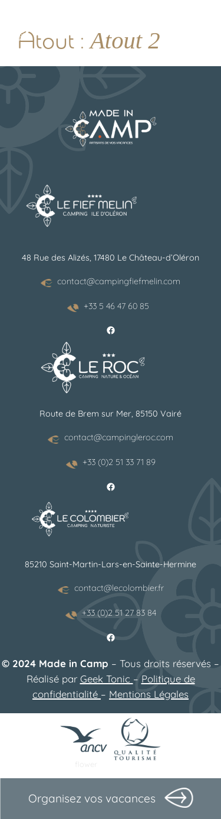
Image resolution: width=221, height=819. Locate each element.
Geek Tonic (106, 678)
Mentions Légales (149, 694)
